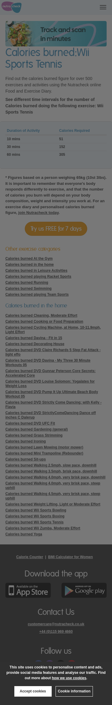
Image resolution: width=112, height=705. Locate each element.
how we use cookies (69, 678)
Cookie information (74, 691)
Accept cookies (33, 691)
